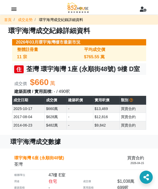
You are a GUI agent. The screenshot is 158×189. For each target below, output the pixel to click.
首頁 (8, 20)
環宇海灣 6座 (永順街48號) (39, 158)
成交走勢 (25, 20)
